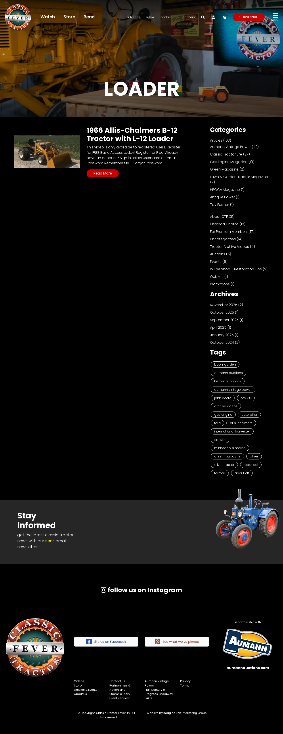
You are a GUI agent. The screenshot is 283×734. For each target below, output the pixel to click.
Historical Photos (224, 224)
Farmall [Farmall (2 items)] (219, 473)
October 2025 (222, 312)
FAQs (148, 698)
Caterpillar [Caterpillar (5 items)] (249, 414)
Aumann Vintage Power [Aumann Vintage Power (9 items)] (233, 389)
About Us (80, 694)
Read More (102, 173)
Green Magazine (224, 169)
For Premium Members (229, 231)
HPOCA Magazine (225, 189)
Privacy (185, 681)
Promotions (220, 284)
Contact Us (117, 681)
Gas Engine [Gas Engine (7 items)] (223, 414)
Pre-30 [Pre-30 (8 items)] (246, 398)
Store (69, 17)
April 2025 (218, 327)
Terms (184, 685)
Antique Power (222, 197)
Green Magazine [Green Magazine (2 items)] (227, 456)
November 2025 (223, 304)
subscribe (248, 17)
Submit (150, 17)
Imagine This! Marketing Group (185, 713)
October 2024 (222, 342)
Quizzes (216, 276)
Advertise (134, 17)
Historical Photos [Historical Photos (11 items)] (227, 381)
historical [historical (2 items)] (251, 465)
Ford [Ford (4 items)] (217, 423)
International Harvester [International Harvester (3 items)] (232, 431)
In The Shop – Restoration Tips (236, 269)
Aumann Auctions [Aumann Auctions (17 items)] (228, 373)
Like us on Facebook (106, 642)
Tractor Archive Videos (229, 246)
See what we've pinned (177, 642)
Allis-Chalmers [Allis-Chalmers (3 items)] (241, 423)
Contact (166, 17)
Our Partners (186, 17)
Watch (47, 17)
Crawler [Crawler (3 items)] (220, 440)
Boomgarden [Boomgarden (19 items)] (225, 364)
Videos (79, 681)
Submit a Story (119, 694)
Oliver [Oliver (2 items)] (254, 456)
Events (215, 261)
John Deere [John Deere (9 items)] (222, 398)
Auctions (217, 254)
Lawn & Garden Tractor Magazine (239, 176)
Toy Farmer (219, 204)
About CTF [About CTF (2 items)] (242, 473)
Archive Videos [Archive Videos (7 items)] (225, 406)
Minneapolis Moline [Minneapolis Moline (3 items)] (230, 448)
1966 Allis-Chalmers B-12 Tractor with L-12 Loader (132, 134)
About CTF (219, 216)
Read (89, 17)
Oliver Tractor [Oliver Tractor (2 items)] (224, 465)
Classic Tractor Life (226, 154)
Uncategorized (223, 239)
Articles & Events (85, 690)
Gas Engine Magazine (228, 161)
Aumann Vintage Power (230, 146)
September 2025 (224, 319)
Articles (216, 140)
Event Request (119, 698)
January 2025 (222, 335)
